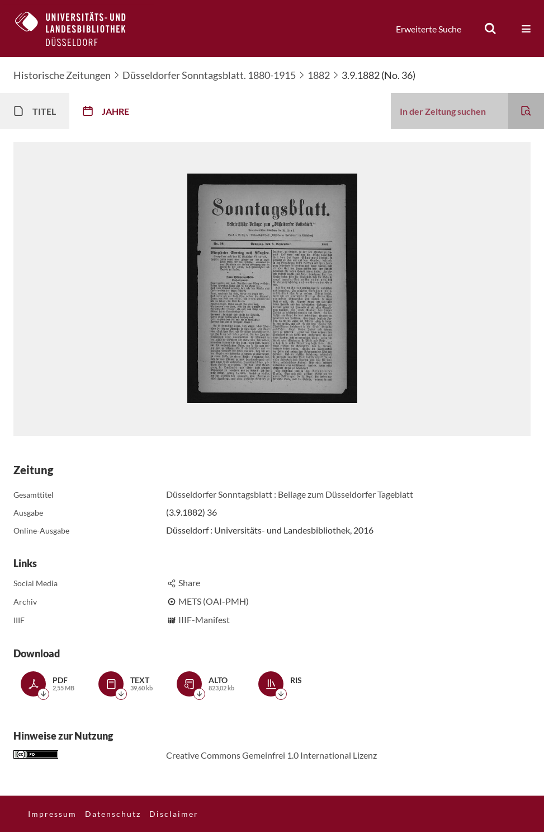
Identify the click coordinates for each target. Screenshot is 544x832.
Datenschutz (113, 814)
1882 (319, 75)
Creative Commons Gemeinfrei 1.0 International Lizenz (271, 755)
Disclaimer (173, 814)
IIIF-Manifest (204, 619)
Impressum (52, 814)
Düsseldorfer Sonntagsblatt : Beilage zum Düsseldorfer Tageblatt (289, 494)
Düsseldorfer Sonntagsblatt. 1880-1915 (209, 75)
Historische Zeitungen (62, 75)
